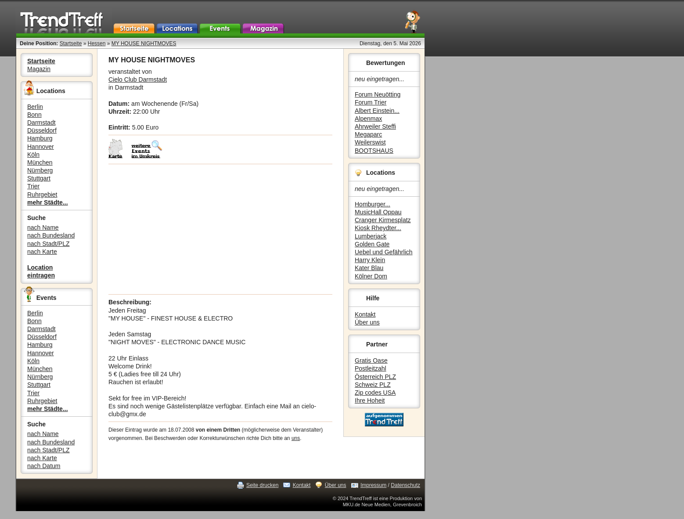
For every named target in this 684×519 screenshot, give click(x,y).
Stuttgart (38, 178)
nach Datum (43, 465)
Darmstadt (41, 122)
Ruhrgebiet (42, 194)
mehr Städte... (47, 202)
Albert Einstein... (377, 110)
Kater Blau (369, 267)
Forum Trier (370, 102)
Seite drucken (262, 485)
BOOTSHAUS (374, 150)
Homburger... (372, 204)
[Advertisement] (220, 229)
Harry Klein (370, 259)
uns (296, 438)
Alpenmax (368, 118)
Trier (33, 186)
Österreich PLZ (375, 376)
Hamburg (40, 138)
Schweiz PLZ (373, 384)
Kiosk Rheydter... (378, 227)
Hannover (40, 146)
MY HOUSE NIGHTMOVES (144, 43)
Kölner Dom (371, 276)
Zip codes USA (375, 392)
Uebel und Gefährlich (384, 252)
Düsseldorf (42, 130)
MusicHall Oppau (378, 212)
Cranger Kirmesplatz (383, 219)
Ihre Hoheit (370, 400)
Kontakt (365, 314)
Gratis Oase (371, 360)
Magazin (38, 68)
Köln (33, 154)
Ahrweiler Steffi (375, 126)
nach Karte (42, 251)
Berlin (35, 106)
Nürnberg (40, 170)
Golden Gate (372, 244)
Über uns (367, 322)
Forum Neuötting (377, 94)
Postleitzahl (370, 368)
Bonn (34, 114)
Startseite (71, 43)
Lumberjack (370, 236)
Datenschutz (405, 485)
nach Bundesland (51, 235)
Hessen (97, 43)
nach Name (43, 227)
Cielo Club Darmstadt (137, 79)
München (40, 162)
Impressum (373, 485)
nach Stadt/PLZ (48, 243)
